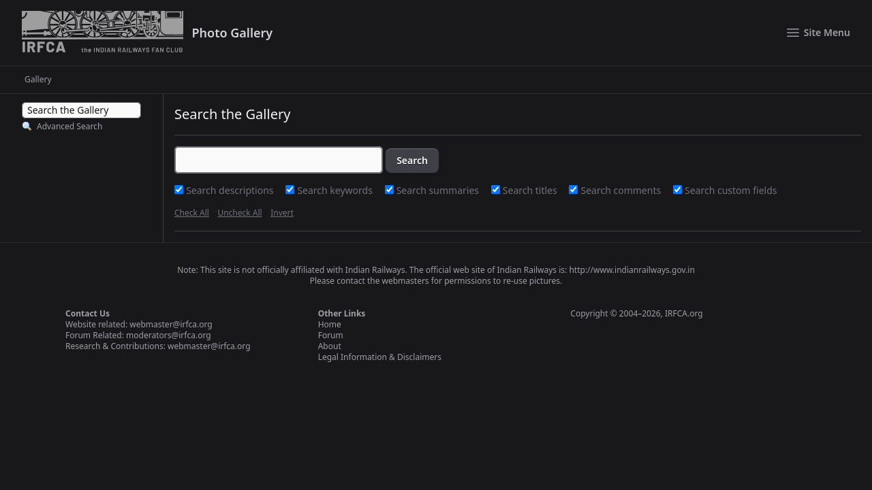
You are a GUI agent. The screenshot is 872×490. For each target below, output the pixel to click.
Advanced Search (69, 126)
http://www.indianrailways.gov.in (631, 270)
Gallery (38, 79)
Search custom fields (731, 190)
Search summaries (439, 190)
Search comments (622, 190)
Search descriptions (231, 190)
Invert (282, 212)
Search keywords (336, 190)
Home (329, 324)
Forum (330, 335)
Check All (191, 212)
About (329, 346)
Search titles (531, 190)
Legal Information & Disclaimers (379, 357)
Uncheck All (239, 212)
